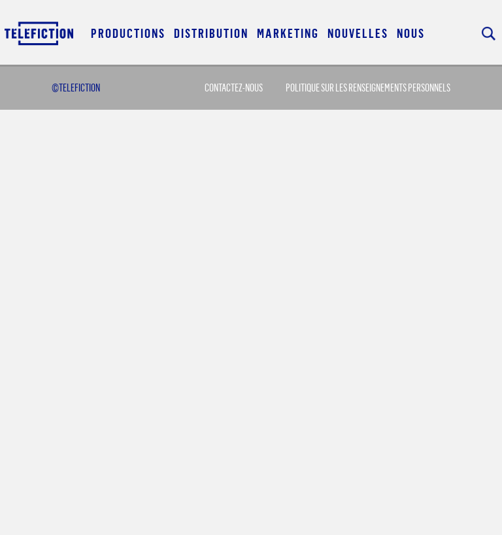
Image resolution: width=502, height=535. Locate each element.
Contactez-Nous (234, 87)
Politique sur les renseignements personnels (368, 87)
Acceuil (40, 33)
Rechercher (488, 34)
